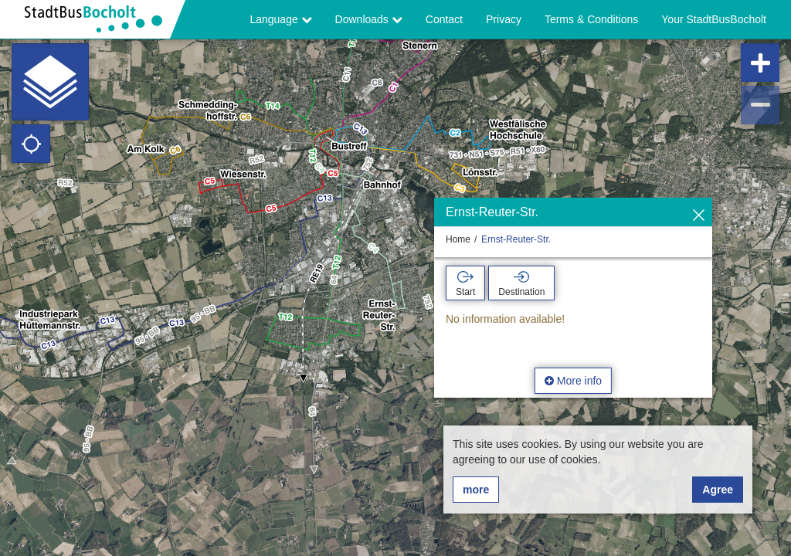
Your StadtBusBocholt (713, 19)
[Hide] (698, 215)
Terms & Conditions (591, 19)
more (476, 489)
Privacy (503, 19)
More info (573, 381)
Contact (444, 19)
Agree (717, 489)
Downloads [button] (368, 19)
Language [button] (280, 19)
